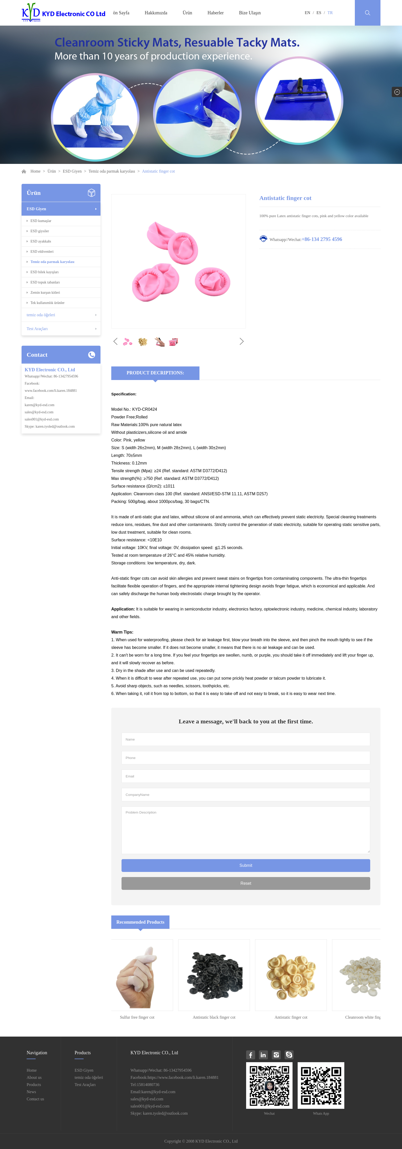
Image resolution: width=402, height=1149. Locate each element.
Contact (37, 354)
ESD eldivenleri (42, 252)
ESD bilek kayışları (45, 272)
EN (307, 12)
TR (330, 12)
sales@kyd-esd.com (39, 412)
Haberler (215, 12)
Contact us (35, 1099)
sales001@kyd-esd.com (42, 419)
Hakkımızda (156, 12)
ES (318, 12)
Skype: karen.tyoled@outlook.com (50, 426)
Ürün (187, 12)
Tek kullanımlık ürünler (48, 303)
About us (34, 1077)
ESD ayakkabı (41, 241)
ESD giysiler (40, 231)
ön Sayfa (121, 12)
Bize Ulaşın (249, 12)
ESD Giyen (72, 171)
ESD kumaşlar (41, 221)
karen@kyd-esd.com (39, 405)
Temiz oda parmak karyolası (111, 171)
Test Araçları (37, 328)
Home (36, 171)
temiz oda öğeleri (41, 315)
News (31, 1092)
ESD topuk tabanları (45, 282)
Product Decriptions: (155, 372)
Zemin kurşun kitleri (45, 292)
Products (34, 1084)
